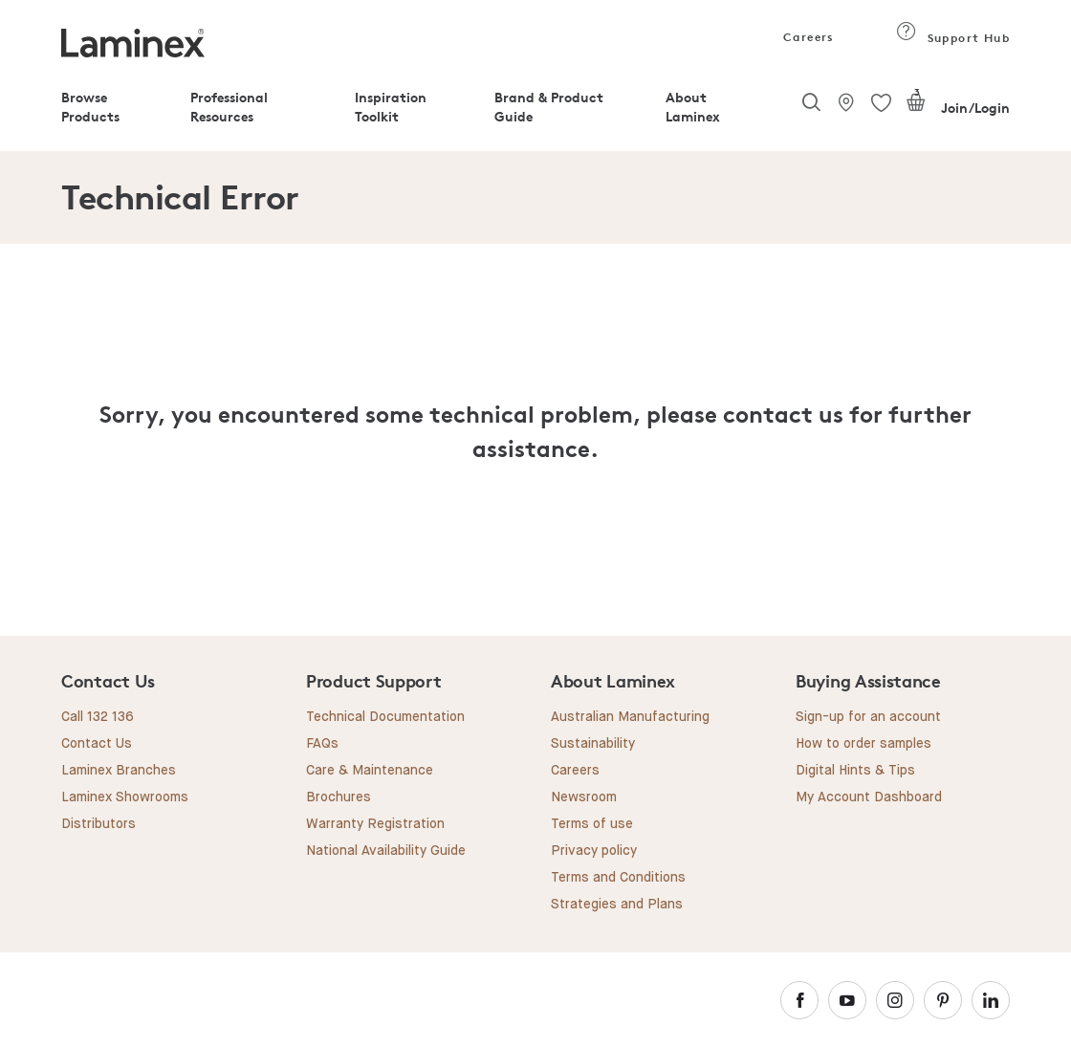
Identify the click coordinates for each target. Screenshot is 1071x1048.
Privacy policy (594, 851)
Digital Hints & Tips (855, 770)
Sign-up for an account (868, 717)
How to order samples (863, 744)
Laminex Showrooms (124, 797)
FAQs (322, 744)
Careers (807, 37)
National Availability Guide (386, 851)
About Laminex (693, 106)
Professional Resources (229, 106)
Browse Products (90, 106)
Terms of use (592, 824)
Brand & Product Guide (548, 106)
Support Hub (953, 38)
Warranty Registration (375, 824)
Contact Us (96, 744)
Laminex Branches (118, 770)
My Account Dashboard (869, 797)
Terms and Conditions (618, 877)
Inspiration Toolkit (390, 106)
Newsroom (584, 797)
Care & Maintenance (369, 770)
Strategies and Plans (617, 904)
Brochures (338, 797)
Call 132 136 (97, 717)
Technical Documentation (385, 717)
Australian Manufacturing (630, 717)
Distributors (98, 824)
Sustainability (593, 744)
